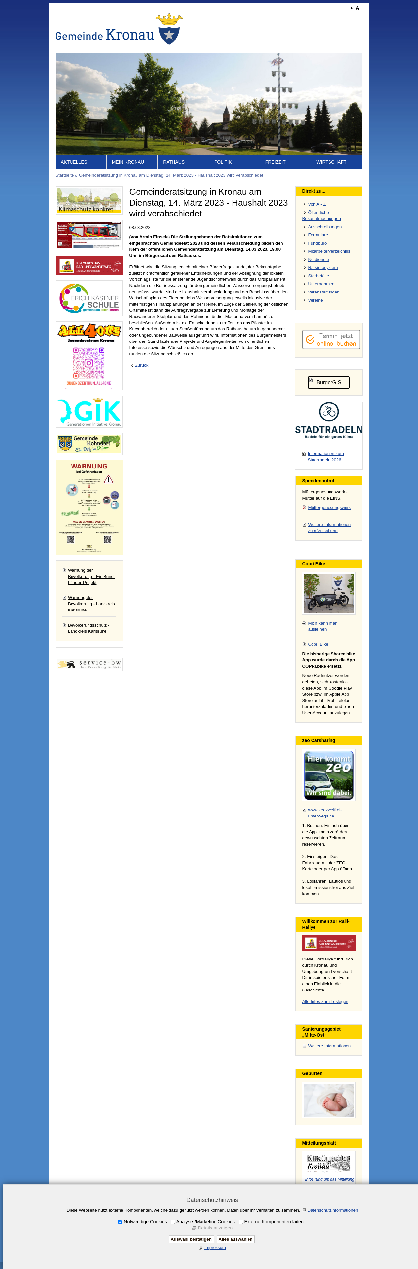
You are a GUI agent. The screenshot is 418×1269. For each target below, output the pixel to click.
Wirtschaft (331, 162)
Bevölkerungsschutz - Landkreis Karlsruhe (88, 628)
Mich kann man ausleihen (322, 626)
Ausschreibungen (325, 226)
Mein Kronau (128, 162)
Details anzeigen (215, 1227)
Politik (223, 162)
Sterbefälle (318, 275)
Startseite (212, 18)
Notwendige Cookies (145, 1221)
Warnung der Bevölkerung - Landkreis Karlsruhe (91, 603)
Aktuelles (74, 162)
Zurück (142, 365)
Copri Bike (318, 644)
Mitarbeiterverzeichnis (329, 251)
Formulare (318, 234)
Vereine (315, 300)
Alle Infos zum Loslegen (325, 1001)
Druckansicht (331, 18)
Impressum (273, 18)
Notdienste (318, 259)
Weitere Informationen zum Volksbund (329, 527)
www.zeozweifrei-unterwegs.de (325, 812)
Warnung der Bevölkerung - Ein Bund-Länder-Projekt (91, 576)
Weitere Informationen (329, 1045)
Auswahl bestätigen (191, 1239)
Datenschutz (301, 18)
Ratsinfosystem (323, 267)
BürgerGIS (328, 382)
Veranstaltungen (323, 292)
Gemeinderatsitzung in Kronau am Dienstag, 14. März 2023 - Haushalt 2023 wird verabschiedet (171, 175)
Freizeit (275, 162)
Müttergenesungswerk (329, 507)
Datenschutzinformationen (333, 1210)
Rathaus (174, 162)
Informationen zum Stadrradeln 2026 (326, 456)
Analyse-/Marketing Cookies (205, 1221)
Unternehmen (321, 283)
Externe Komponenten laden (274, 1221)
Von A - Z (317, 204)
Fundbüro (317, 243)
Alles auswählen (236, 1239)
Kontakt (250, 18)
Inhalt (232, 18)
